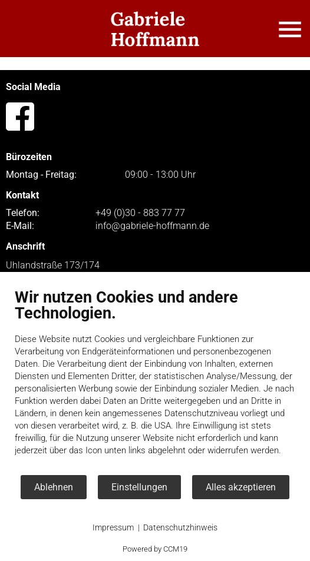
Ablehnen (53, 487)
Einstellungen (139, 487)
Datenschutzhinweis (180, 527)
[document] (155, 381)
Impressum (113, 527)
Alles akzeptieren (241, 487)
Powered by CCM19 (155, 549)
